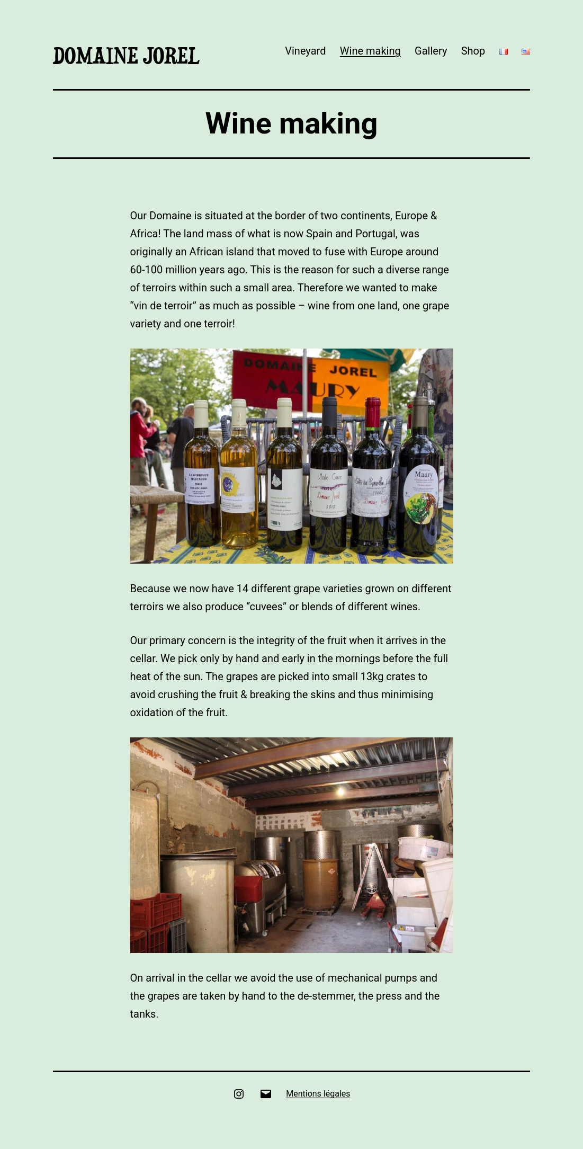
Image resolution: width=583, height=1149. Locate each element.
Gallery (431, 50)
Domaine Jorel (126, 55)
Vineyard (305, 50)
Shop (473, 50)
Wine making (370, 50)
